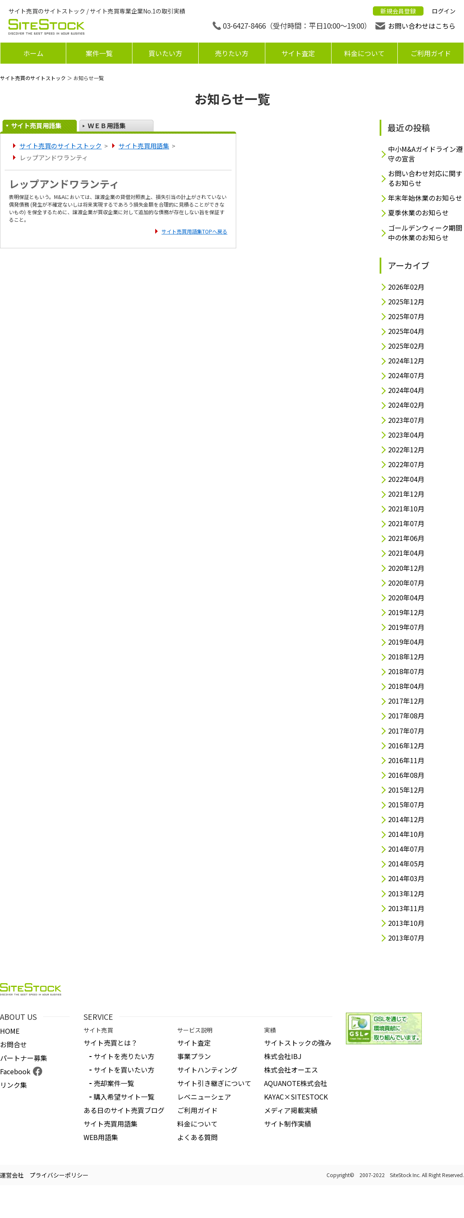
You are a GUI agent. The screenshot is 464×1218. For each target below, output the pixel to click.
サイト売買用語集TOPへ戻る (194, 231)
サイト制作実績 (287, 1124)
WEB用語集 (101, 1137)
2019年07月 (406, 627)
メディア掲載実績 (291, 1110)
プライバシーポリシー (59, 1175)
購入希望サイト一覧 (124, 1097)
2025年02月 (406, 346)
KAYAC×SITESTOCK (296, 1097)
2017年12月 (406, 701)
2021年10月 (406, 509)
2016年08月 (406, 775)
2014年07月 (406, 849)
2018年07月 (406, 671)
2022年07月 (406, 464)
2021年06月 (406, 538)
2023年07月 (406, 420)
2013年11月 (406, 908)
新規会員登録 (398, 11)
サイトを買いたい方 (124, 1070)
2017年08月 (406, 716)
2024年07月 (406, 375)
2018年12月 (406, 656)
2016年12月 (406, 745)
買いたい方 (165, 53)
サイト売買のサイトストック (33, 77)
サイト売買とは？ (111, 1043)
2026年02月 (406, 287)
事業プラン (194, 1056)
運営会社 (12, 1175)
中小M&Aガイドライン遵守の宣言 (425, 154)
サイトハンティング (207, 1070)
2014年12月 (406, 819)
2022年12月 (406, 449)
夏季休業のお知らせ (418, 213)
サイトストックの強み (298, 1043)
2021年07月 (406, 523)
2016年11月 (406, 760)
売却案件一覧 (114, 1083)
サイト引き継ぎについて (214, 1083)
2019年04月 (406, 642)
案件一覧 (99, 53)
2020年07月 (406, 583)
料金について (364, 53)
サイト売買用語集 (36, 125)
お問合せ (13, 1044)
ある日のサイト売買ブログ (124, 1110)
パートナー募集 (23, 1058)
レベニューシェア (204, 1097)
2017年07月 (406, 731)
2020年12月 (406, 568)
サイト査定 (298, 53)
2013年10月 (406, 923)
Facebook (15, 1071)
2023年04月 (406, 435)
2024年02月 (406, 405)
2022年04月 (406, 479)
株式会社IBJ (283, 1056)
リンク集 (13, 1085)
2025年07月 (406, 316)
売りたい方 (231, 53)
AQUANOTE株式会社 (295, 1083)
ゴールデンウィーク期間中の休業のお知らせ (425, 232)
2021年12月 (406, 494)
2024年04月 (406, 390)
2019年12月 (406, 612)
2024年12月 (406, 361)
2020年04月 (406, 597)
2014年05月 (406, 863)
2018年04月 (406, 686)
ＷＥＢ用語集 (107, 125)
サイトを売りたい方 (124, 1056)
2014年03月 (406, 878)
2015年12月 (406, 790)
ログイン (444, 11)
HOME (9, 1031)
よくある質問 (197, 1137)
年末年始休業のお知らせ (425, 198)
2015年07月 (406, 804)
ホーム (33, 53)
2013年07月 (406, 938)
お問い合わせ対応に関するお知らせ (425, 178)
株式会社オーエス (291, 1070)
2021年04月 (406, 553)
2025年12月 (406, 302)
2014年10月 (406, 834)
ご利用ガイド (430, 53)
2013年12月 (406, 893)
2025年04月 (406, 331)
